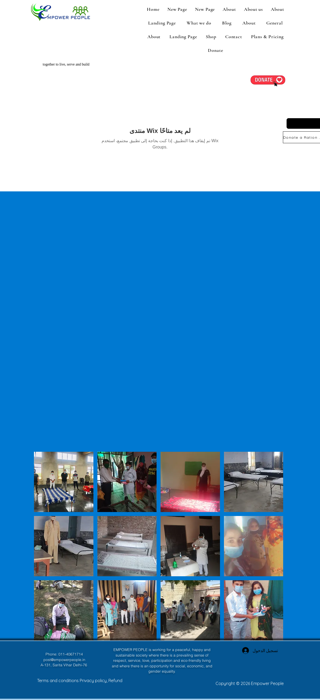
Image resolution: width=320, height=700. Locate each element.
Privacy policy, (94, 680)
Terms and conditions (58, 680)
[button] (253, 9)
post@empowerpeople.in (64, 659)
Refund (115, 680)
